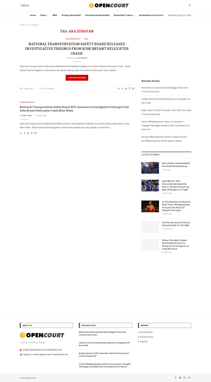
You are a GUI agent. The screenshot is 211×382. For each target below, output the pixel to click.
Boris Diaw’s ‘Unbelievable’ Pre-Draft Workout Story (176, 165)
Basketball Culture (123, 15)
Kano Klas (27, 115)
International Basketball (97, 15)
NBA (54, 15)
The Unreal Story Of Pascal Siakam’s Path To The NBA (176, 224)
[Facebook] (21, 5)
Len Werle (82, 58)
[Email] (25, 5)
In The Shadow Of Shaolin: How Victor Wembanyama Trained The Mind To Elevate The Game (176, 206)
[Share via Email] (133, 88)
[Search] (189, 5)
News (43, 15)
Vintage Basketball (71, 15)
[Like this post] (119, 89)
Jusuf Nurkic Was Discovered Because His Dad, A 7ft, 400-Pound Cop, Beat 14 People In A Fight (176, 185)
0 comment (47, 88)
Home (33, 15)
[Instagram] (23, 5)
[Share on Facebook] (122, 88)
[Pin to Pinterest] (130, 88)
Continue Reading (77, 78)
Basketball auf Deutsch (151, 15)
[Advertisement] (166, 49)
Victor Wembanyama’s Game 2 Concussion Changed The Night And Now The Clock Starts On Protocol (165, 125)
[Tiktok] (28, 5)
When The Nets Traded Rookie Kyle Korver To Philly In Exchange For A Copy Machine (175, 244)
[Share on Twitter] (126, 88)
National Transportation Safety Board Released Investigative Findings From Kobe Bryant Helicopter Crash (77, 49)
